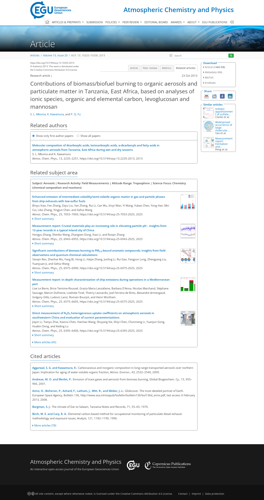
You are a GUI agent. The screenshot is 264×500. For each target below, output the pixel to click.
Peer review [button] (131, 22)
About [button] (192, 22)
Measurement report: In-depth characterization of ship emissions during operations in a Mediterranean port (101, 282)
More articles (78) (45, 425)
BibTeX (209, 77)
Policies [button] (111, 22)
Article (134, 68)
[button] (171, 55)
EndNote (210, 83)
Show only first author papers (52, 136)
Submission (94, 22)
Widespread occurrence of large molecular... (223, 126)
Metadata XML (214, 72)
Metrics (166, 68)
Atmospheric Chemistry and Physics (179, 9)
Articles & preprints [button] (66, 22)
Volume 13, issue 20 (55, 55)
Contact (183, 493)
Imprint (196, 493)
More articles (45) (45, 342)
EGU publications (214, 22)
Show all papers (88, 136)
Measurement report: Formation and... (223, 142)
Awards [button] (176, 22)
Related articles (185, 68)
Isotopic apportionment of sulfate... (224, 111)
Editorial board (156, 22)
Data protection (214, 493)
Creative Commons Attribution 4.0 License (146, 493)
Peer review (150, 68)
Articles (34, 55)
